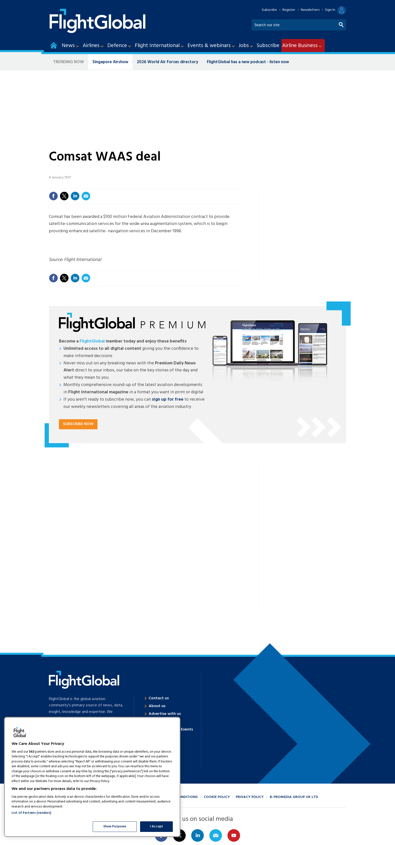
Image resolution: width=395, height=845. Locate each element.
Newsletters (310, 10)
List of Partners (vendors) (31, 813)
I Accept (156, 826)
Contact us (159, 698)
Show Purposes (114, 826)
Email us (215, 835)
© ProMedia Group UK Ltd (294, 797)
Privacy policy (250, 797)
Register (288, 10)
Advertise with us (165, 714)
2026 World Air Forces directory (167, 62)
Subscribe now (78, 424)
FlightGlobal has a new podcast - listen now (248, 62)
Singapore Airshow (110, 62)
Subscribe (269, 10)
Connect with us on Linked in (197, 835)
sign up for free (167, 399)
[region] (92, 777)
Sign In (330, 10)
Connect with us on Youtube (233, 835)
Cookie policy (217, 797)
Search (341, 23)
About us (157, 706)
